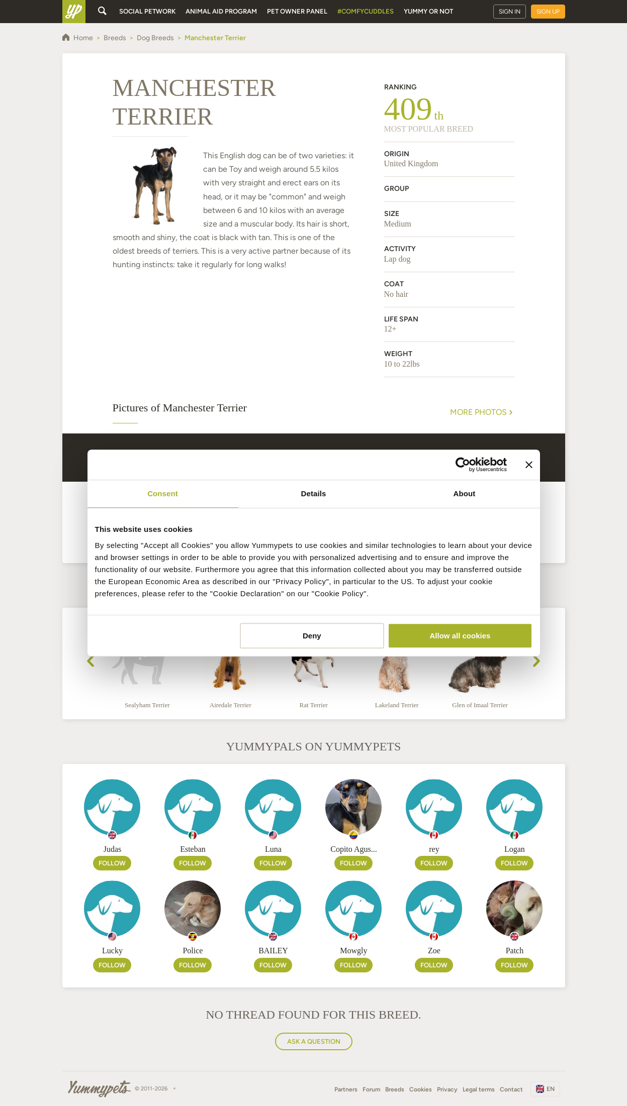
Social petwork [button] (147, 11)
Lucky (112, 950)
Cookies (420, 1089)
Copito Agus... (353, 849)
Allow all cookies (460, 635)
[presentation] (90, 662)
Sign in (509, 11)
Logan (514, 849)
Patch (515, 950)
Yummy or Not (428, 11)
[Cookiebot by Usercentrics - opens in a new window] (463, 464)
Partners (345, 1089)
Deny (312, 635)
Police (193, 950)
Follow (112, 863)
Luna (273, 849)
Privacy (447, 1089)
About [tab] (465, 493)
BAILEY (273, 950)
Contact (511, 1089)
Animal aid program (221, 11)
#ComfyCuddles (365, 11)
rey (434, 849)
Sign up (548, 11)
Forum (371, 1089)
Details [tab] (313, 493)
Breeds (394, 1089)
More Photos (482, 412)
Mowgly (353, 950)
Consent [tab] (162, 493)
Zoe (434, 950)
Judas (113, 849)
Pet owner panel (297, 11)
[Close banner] (528, 464)
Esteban (193, 849)
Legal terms (479, 1089)
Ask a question (313, 1041)
